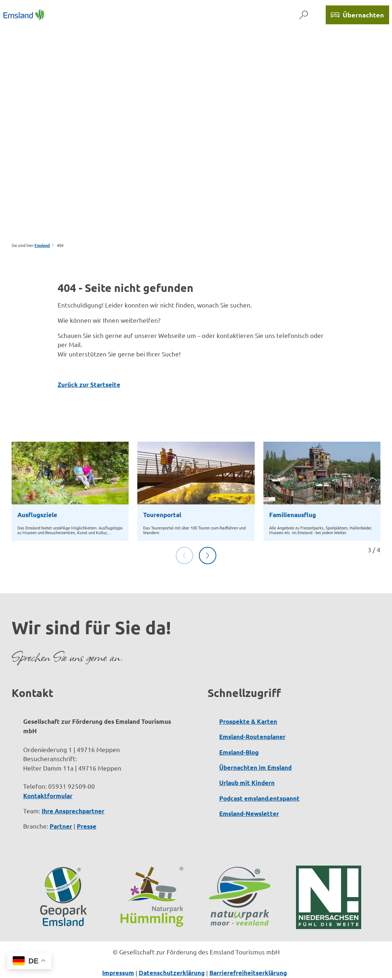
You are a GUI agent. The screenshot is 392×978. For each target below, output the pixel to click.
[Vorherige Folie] (184, 555)
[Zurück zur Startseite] (24, 15)
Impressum (118, 973)
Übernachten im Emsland (255, 767)
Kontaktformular (47, 796)
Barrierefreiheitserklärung (248, 973)
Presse (86, 826)
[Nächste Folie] (207, 555)
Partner (61, 826)
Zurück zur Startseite (89, 384)
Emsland (42, 245)
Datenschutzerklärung (172, 973)
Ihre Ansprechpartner (73, 811)
